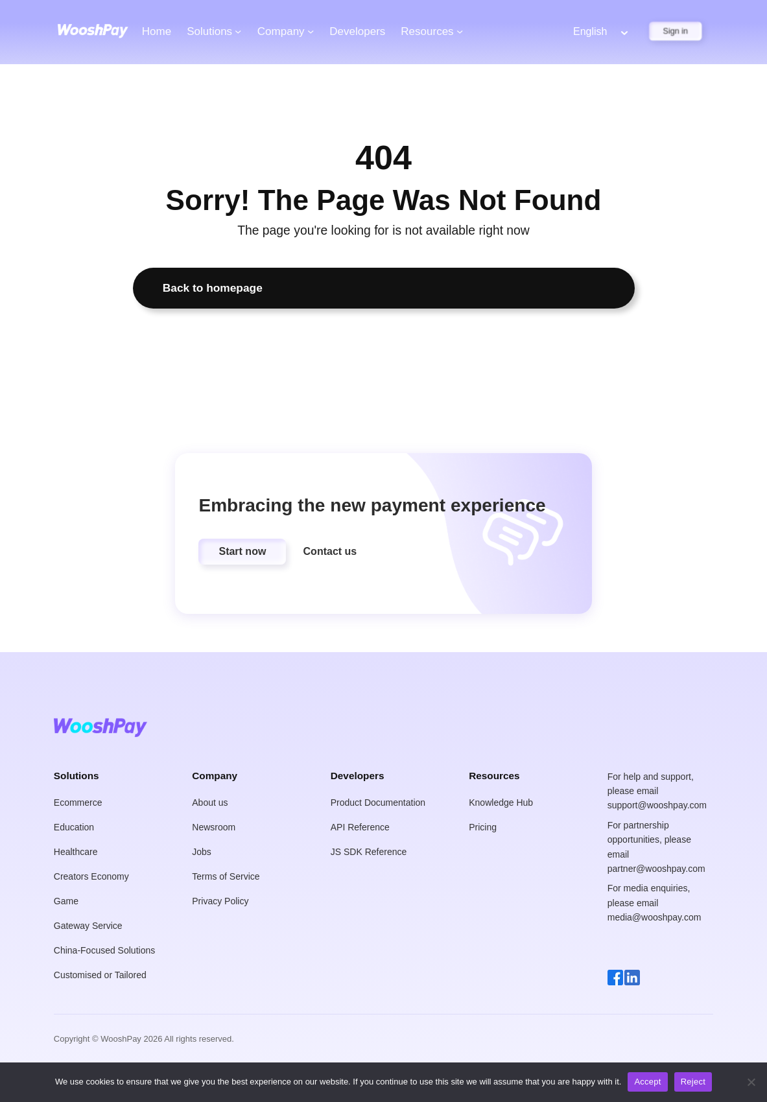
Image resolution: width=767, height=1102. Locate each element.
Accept (647, 1081)
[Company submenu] (310, 31)
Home (156, 31)
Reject (693, 1081)
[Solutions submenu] (238, 31)
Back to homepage (213, 287)
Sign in (676, 31)
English (590, 31)
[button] (242, 552)
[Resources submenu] (459, 31)
